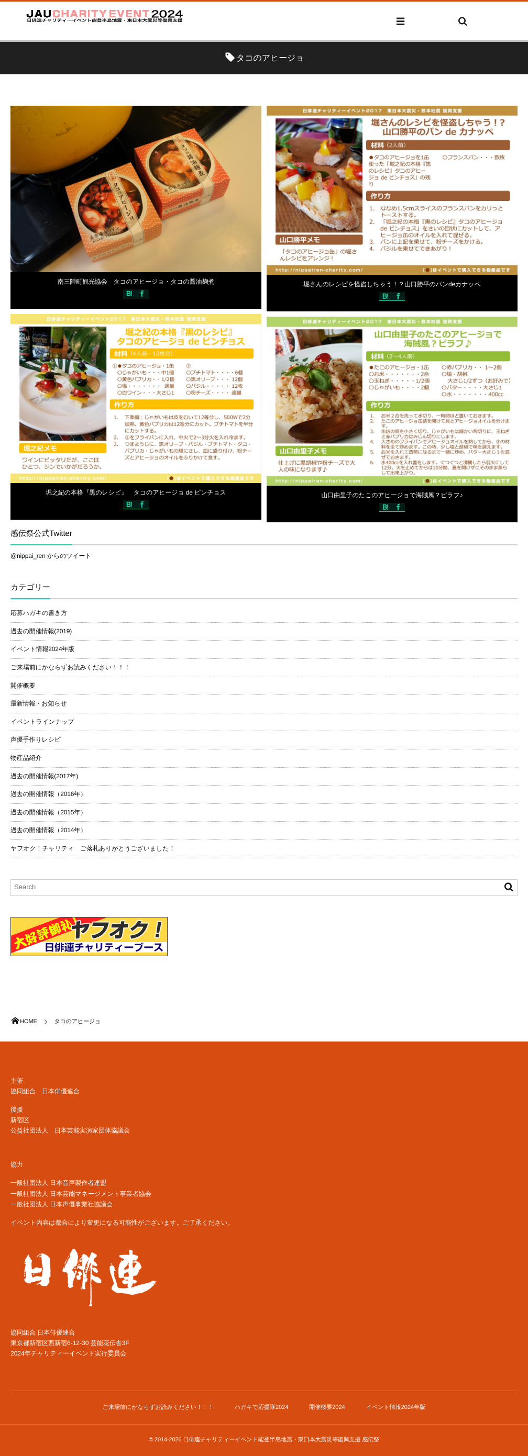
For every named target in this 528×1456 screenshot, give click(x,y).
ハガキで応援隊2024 (262, 1407)
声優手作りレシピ (35, 739)
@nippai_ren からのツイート (51, 555)
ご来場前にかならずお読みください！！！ (70, 667)
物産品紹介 (25, 757)
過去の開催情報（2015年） (48, 812)
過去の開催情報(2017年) (44, 776)
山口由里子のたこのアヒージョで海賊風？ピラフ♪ (392, 495)
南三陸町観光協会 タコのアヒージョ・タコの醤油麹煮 (136, 281)
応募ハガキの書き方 (38, 613)
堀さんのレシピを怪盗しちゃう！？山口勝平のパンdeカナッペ (391, 284)
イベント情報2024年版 (42, 649)
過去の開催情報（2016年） (48, 794)
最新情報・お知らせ (38, 703)
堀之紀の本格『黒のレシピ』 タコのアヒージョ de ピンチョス (136, 493)
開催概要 (22, 685)
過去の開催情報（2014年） (48, 830)
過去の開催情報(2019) (41, 631)
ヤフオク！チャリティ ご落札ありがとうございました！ (92, 848)
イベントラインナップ (42, 721)
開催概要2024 (327, 1407)
